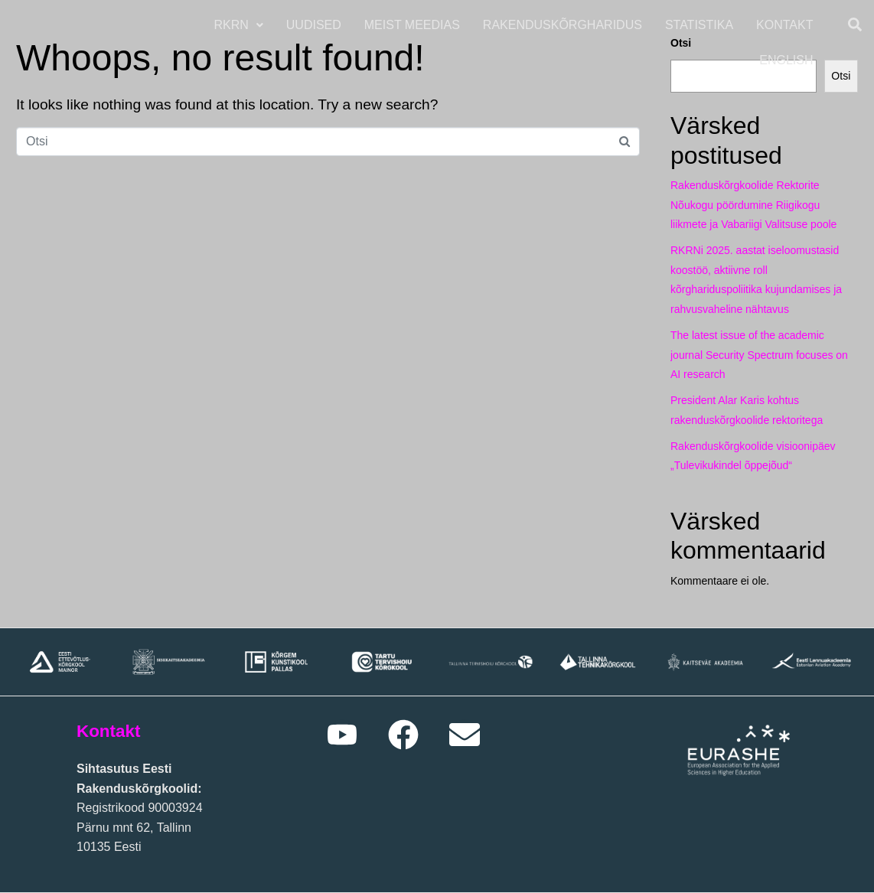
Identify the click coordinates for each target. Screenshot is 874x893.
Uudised (315, 24)
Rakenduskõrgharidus (564, 24)
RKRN (240, 24)
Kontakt (786, 24)
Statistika (701, 24)
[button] (240, 25)
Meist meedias (413, 24)
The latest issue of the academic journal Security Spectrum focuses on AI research (759, 354)
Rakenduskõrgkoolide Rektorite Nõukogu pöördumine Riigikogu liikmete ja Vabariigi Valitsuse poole (753, 204)
